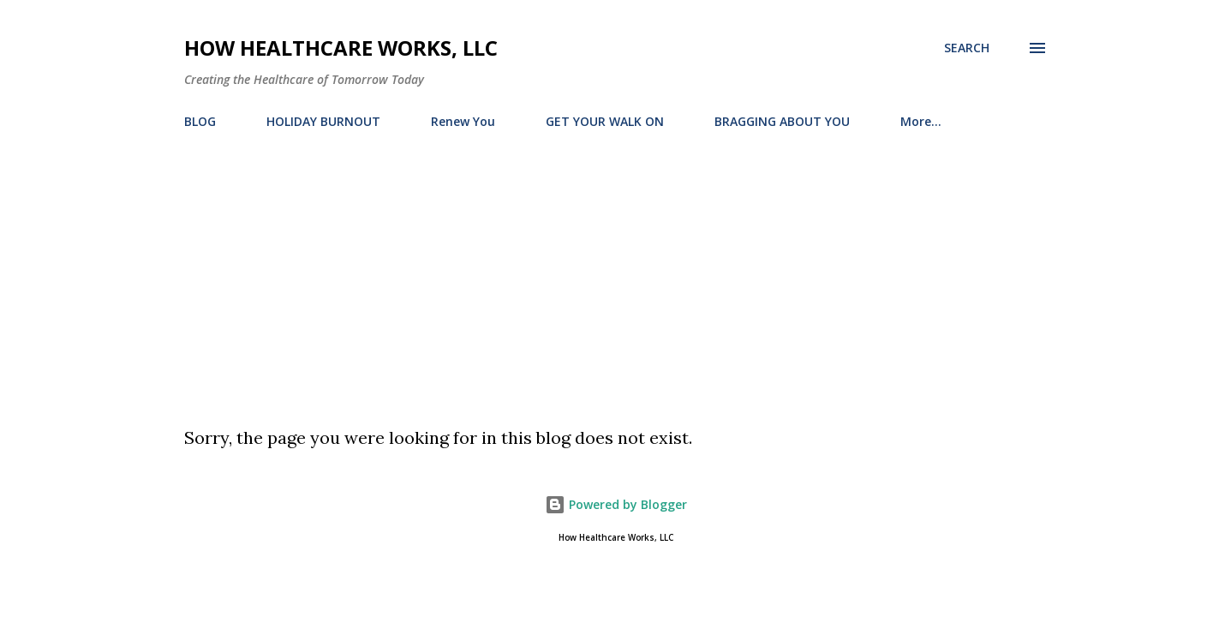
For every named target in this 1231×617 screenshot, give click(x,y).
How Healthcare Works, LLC (341, 47)
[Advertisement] (616, 271)
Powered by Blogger (616, 504)
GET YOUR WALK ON (605, 121)
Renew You (463, 121)
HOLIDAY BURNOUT (323, 121)
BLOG (200, 121)
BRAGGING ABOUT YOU (782, 121)
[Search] (966, 48)
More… (920, 121)
